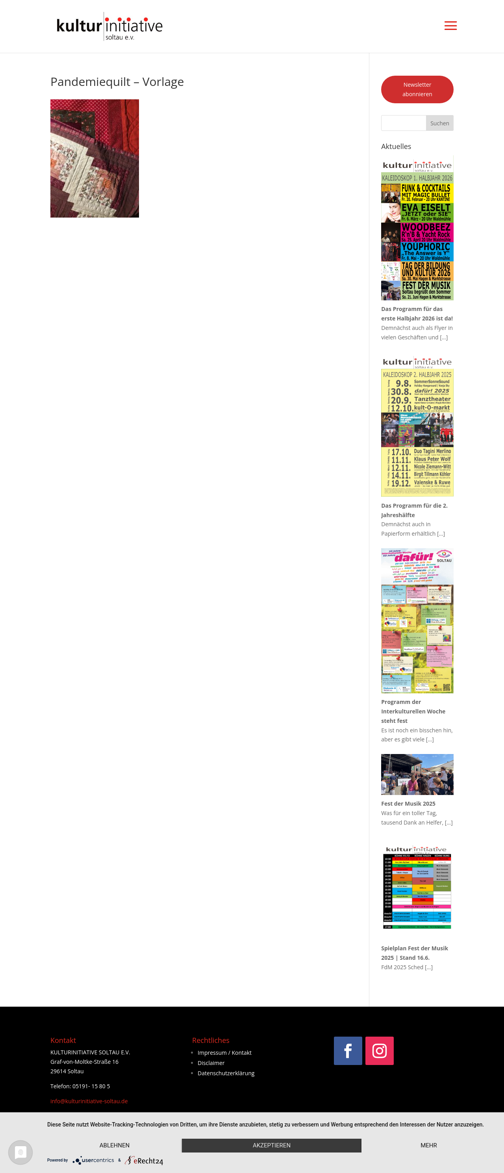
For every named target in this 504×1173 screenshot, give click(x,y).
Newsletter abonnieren (417, 89)
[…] (444, 337)
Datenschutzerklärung (226, 1073)
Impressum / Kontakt (225, 1052)
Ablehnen (115, 1145)
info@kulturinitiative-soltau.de (89, 1101)
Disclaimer (211, 1063)
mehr (429, 1145)
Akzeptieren (272, 1145)
